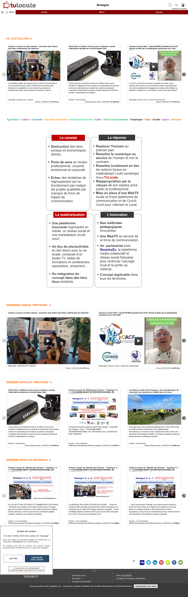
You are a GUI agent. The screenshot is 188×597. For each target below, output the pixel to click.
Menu (11, 12)
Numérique (136, 119)
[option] (33, 74)
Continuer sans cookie (37, 559)
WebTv (101, 12)
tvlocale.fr (31, 576)
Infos (124, 575)
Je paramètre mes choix (145, 586)
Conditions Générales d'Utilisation (131, 578)
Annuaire (159, 12)
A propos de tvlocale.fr (81, 581)
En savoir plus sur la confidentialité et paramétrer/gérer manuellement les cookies (26, 569)
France (37, 102)
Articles (44, 12)
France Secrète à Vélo (93, 102)
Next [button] (184, 74)
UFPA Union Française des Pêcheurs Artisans (85, 445)
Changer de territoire (179, 9)
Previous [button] (4, 74)
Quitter (13, 558)
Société (156, 119)
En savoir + (77, 578)
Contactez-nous (79, 575)
